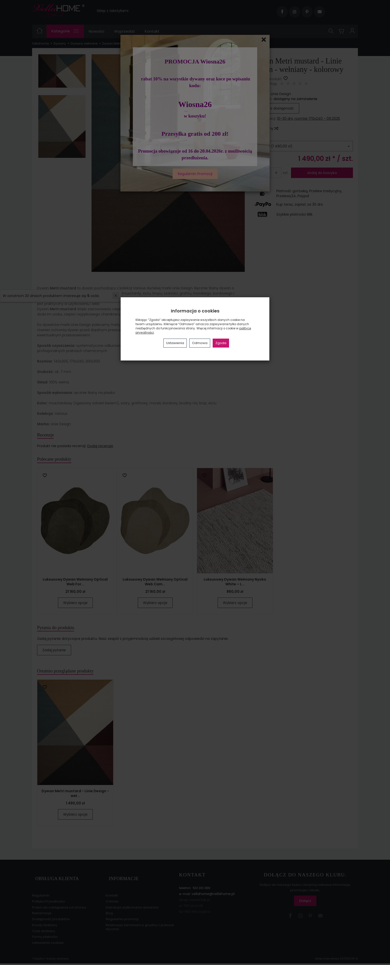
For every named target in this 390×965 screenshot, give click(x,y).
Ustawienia (175, 343)
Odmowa (199, 343)
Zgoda (220, 343)
